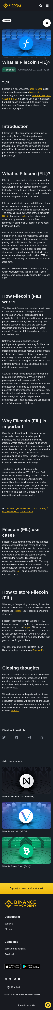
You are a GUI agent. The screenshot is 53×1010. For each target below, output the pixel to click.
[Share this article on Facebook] (16, 737)
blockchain (34, 92)
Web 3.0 (15, 710)
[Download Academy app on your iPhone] (13, 967)
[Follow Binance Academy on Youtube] (19, 979)
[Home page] (12, 5)
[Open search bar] (39, 5)
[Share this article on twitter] (4, 737)
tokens (18, 611)
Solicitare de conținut (15, 949)
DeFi (19, 571)
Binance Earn (39, 650)
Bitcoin (5, 216)
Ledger (26, 627)
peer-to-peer (36, 89)
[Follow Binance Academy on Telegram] (15, 979)
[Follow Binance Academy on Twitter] (10, 979)
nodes (24, 216)
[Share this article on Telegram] (29, 737)
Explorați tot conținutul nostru (26, 888)
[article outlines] (47, 23)
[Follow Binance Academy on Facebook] (6, 979)
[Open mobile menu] (47, 5)
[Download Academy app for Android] (31, 967)
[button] (47, 5)
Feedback (9, 954)
